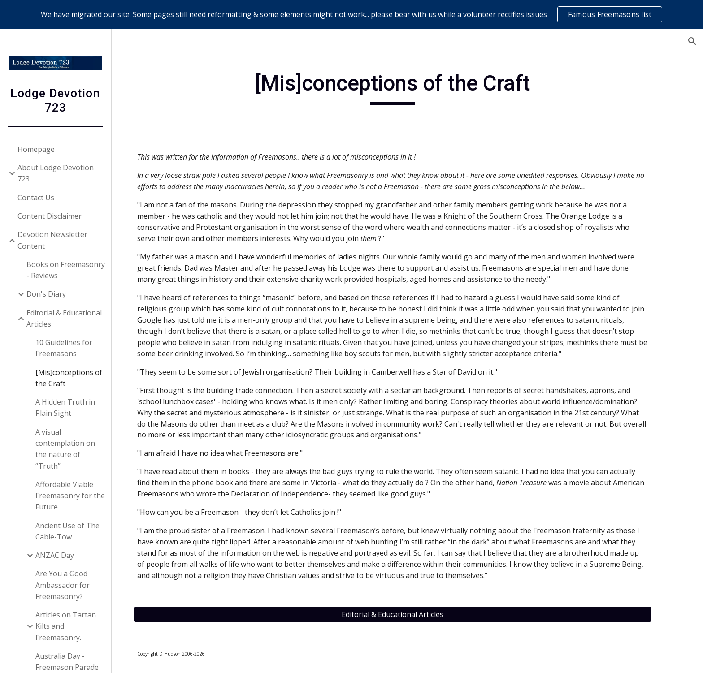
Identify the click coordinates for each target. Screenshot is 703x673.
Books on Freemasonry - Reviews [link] (66, 269)
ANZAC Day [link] (55, 555)
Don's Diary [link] (46, 294)
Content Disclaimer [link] (50, 216)
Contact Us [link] (36, 198)
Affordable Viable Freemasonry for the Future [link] (70, 495)
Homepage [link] (36, 149)
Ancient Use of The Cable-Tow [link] (68, 531)
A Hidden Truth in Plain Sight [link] (65, 407)
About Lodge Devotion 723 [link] (56, 173)
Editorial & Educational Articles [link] (64, 318)
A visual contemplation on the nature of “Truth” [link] (65, 449)
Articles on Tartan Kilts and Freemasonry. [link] (66, 626)
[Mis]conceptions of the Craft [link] (69, 377)
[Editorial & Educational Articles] (407, 614)
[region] (351, 14)
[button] (692, 41)
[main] (407, 87)
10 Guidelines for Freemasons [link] (64, 347)
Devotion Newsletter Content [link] (53, 239)
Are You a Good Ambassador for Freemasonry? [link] (63, 585)
